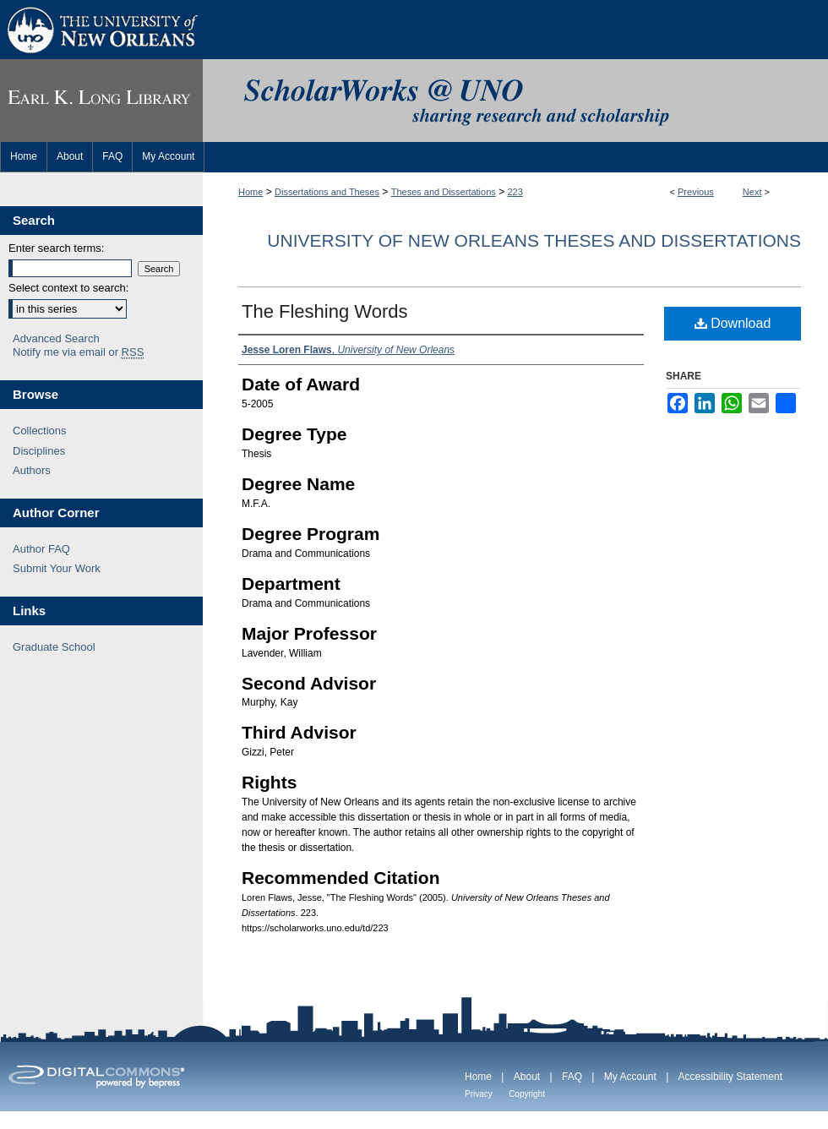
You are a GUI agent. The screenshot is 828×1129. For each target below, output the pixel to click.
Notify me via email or (78, 352)
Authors (32, 470)
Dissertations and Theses (327, 192)
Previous (696, 192)
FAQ (572, 1077)
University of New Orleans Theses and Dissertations (534, 240)
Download (733, 323)
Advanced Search (56, 338)
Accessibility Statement (730, 1077)
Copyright (527, 1094)
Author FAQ (41, 549)
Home (250, 192)
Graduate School (54, 647)
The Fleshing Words (324, 311)
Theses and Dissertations (443, 192)
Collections (40, 430)
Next (752, 192)
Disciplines (39, 451)
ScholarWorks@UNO (515, 100)
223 (515, 192)
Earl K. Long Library (101, 100)
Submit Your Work (57, 568)
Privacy (479, 1094)
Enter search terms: (56, 248)
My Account (630, 1077)
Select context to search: (68, 287)
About (527, 1077)
